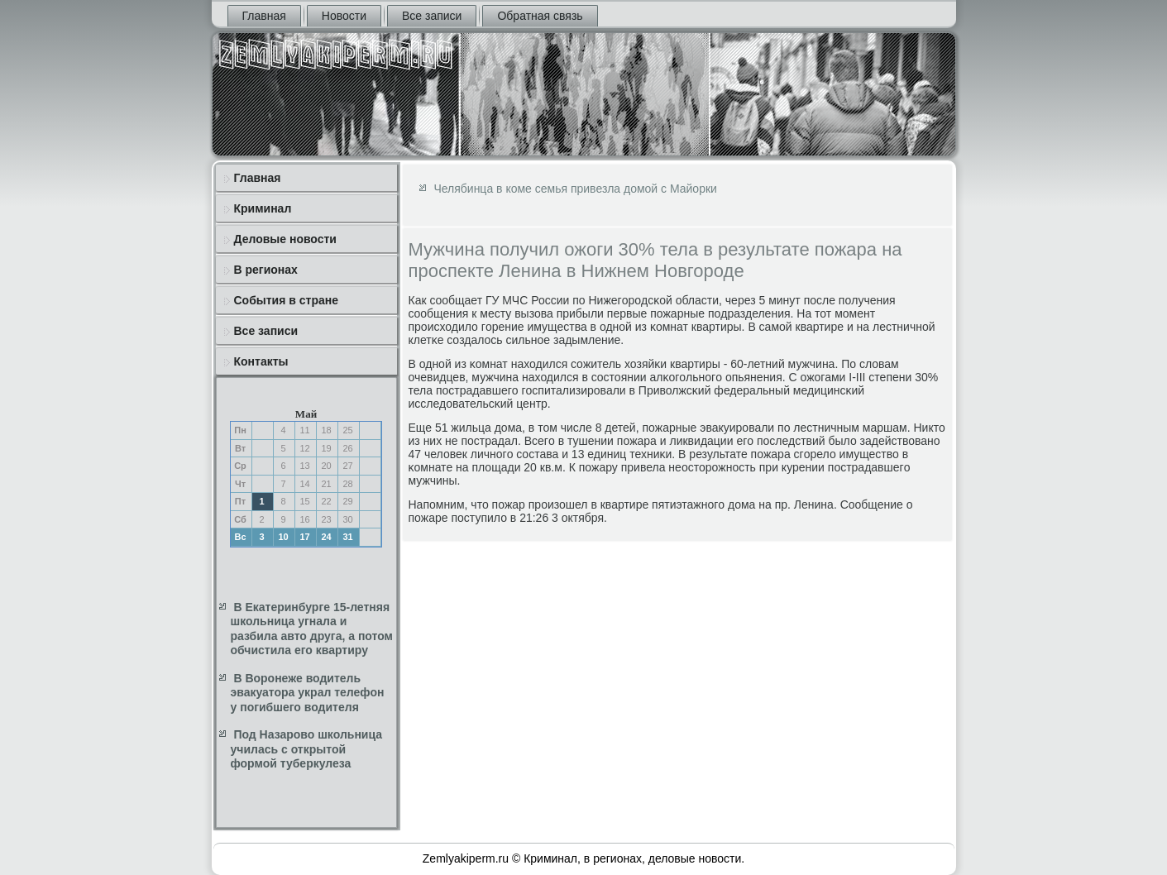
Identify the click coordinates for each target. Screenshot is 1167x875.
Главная (264, 15)
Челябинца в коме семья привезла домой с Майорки (575, 188)
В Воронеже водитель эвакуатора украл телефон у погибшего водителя (308, 693)
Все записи (432, 15)
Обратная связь (539, 15)
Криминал (263, 208)
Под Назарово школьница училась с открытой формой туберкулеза (307, 749)
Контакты (261, 361)
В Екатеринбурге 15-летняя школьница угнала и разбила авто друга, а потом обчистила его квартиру (312, 628)
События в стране (286, 300)
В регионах (266, 269)
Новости (344, 15)
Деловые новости (285, 239)
